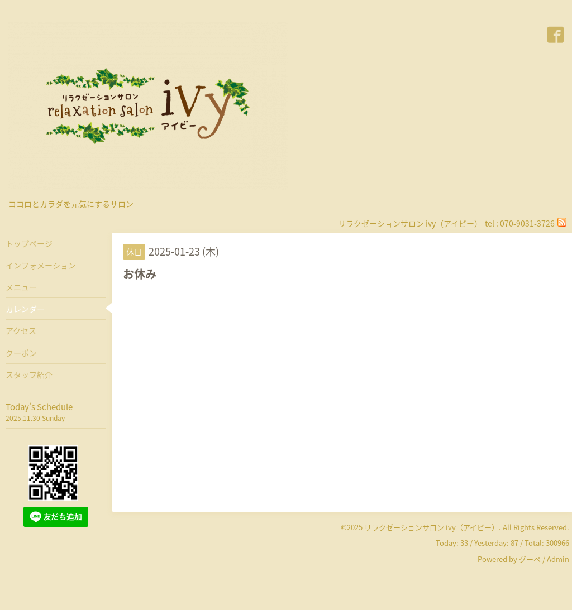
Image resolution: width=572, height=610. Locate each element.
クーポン (21, 352)
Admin (558, 559)
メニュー (21, 286)
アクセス (21, 330)
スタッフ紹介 (29, 374)
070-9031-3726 (527, 223)
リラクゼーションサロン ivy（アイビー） (431, 527)
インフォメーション (41, 265)
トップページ (29, 243)
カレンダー (25, 308)
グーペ (530, 559)
